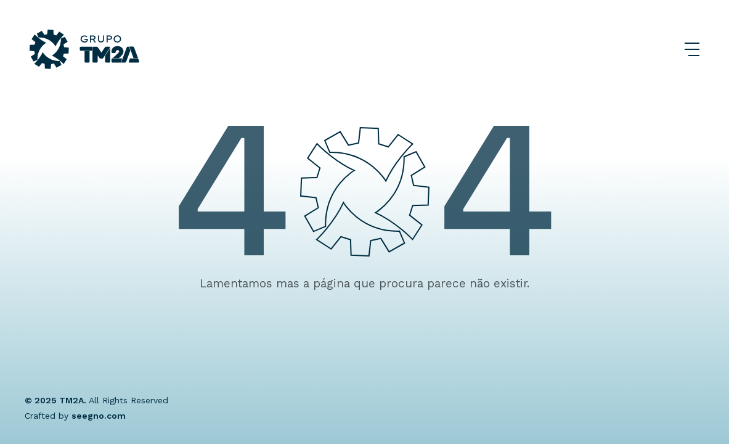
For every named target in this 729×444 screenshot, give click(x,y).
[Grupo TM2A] (84, 49)
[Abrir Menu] (692, 49)
